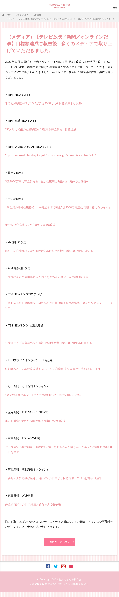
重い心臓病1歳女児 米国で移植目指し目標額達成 (35, 420)
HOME (8, 15)
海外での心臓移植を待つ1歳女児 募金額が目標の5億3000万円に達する (49, 250)
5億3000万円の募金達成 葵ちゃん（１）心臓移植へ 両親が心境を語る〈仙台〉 (54, 368)
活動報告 (37, 15)
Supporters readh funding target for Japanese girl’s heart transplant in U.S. (51, 155)
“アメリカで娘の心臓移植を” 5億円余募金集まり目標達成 (40, 129)
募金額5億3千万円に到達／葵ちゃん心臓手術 (33, 504)
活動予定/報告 (21, 15)
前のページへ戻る (59, 541)
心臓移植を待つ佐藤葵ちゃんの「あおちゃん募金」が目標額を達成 (46, 277)
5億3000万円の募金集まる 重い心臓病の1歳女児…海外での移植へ (47, 181)
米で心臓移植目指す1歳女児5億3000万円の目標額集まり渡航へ (44, 103)
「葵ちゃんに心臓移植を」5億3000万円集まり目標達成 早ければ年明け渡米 (53, 478)
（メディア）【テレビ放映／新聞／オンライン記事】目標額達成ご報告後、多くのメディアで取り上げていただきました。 (60, 18)
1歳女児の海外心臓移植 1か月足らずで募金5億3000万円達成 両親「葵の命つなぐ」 (58, 207)
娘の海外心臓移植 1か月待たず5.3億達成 (30, 224)
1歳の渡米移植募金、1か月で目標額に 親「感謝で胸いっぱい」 (44, 394)
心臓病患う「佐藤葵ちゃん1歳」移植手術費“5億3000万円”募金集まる (48, 342)
